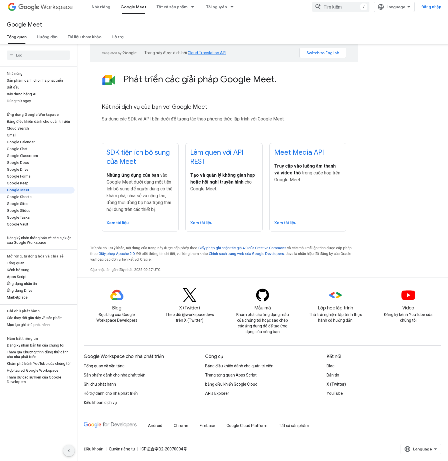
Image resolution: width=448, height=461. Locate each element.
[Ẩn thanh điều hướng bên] (69, 450)
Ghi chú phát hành (100, 384)
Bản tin (333, 375)
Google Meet (24, 24)
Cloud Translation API (207, 53)
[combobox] (340, 7)
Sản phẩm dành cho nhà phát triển (114, 375)
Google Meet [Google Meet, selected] (133, 6)
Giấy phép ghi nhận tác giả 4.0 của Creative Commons (242, 248)
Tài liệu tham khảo (84, 36)
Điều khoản (93, 449)
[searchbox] (38, 55)
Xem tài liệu (118, 222)
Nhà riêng (101, 6)
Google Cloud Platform (247, 425)
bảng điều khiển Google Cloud (231, 384)
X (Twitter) (336, 384)
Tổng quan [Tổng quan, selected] (17, 36)
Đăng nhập (431, 7)
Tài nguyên (216, 6)
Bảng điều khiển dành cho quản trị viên (239, 366)
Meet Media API (299, 152)
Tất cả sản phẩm (172, 6)
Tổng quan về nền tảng (104, 366)
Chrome (181, 425)
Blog (331, 366)
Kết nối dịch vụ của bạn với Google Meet (154, 106)
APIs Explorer (217, 393)
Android (155, 425)
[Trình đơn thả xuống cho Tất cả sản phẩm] (194, 7)
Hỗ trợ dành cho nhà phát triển (111, 393)
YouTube (335, 393)
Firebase (207, 425)
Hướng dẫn (47, 36)
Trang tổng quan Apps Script (231, 375)
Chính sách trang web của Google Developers (246, 253)
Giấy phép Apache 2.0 (117, 253)
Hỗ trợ (117, 36)
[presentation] (234, 79)
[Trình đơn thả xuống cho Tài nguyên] (234, 7)
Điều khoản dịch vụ (100, 402)
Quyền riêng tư (122, 449)
